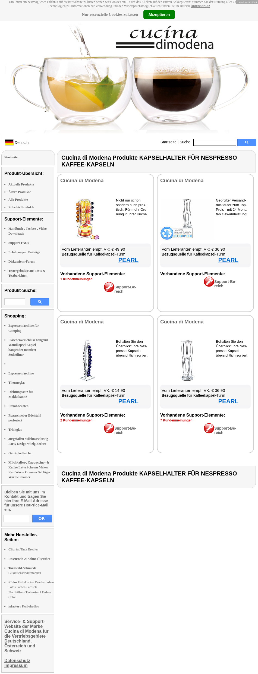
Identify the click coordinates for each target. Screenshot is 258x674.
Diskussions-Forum (21, 261)
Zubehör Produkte (21, 207)
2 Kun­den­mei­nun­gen (76, 420)
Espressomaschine (21, 373)
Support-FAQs (18, 243)
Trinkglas (15, 430)
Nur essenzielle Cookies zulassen (110, 14)
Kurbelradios (23, 606)
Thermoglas (16, 383)
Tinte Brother (23, 549)
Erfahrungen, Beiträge (24, 252)
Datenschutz (200, 6)
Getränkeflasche (19, 453)
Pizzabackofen (18, 406)
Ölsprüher (29, 559)
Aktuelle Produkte (21, 184)
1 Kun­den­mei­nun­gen (76, 279)
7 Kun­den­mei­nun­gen (176, 420)
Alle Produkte (18, 199)
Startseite (169, 142)
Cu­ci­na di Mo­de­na (82, 180)
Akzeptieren (159, 14)
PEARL (128, 260)
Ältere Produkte (19, 192)
